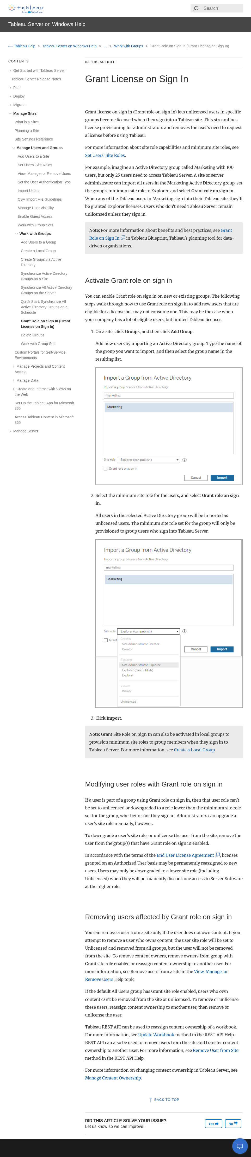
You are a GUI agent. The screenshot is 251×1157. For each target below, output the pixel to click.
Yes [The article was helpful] (214, 1123)
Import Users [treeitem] (28, 191)
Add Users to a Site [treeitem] (33, 156)
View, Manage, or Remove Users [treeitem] (44, 173)
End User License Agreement (187, 855)
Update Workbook (156, 1034)
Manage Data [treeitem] (26, 380)
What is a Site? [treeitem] (27, 122)
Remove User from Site (215, 1050)
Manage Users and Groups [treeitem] (39, 148)
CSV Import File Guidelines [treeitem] (40, 199)
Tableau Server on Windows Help (69, 46)
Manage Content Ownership (113, 1078)
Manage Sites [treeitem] (23, 113)
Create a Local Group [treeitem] (38, 251)
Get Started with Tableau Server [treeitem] (38, 70)
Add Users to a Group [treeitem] (38, 242)
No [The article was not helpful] (233, 1123)
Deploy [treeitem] (18, 96)
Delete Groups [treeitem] (32, 335)
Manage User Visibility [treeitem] (36, 208)
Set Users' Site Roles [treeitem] (35, 165)
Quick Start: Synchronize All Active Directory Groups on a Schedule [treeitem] (44, 307)
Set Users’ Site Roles (105, 155)
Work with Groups (129, 46)
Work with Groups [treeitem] (34, 234)
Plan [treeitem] (16, 88)
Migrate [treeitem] (18, 105)
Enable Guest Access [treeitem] (35, 216)
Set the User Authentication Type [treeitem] (44, 182)
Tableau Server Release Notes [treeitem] (36, 79)
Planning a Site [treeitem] (27, 131)
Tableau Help (22, 46)
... (106, 46)
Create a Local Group (194, 749)
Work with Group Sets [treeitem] (35, 225)
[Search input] (223, 8)
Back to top (163, 1100)
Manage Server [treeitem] (24, 431)
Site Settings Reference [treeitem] (34, 139)
